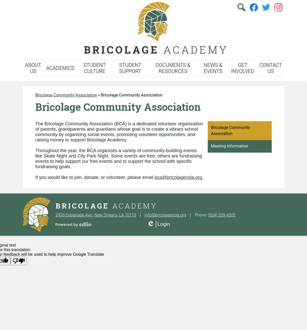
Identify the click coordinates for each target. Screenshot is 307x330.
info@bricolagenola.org (165, 215)
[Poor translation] (18, 261)
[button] (33, 68)
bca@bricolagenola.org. (179, 177)
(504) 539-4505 (222, 215)
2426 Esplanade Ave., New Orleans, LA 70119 (96, 215)
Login (158, 224)
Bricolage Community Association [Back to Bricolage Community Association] (66, 95)
